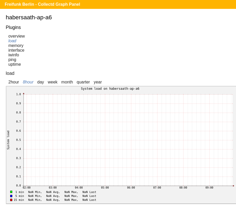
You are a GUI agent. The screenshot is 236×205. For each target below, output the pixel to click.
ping (12, 59)
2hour (13, 82)
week (52, 82)
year (98, 82)
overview (16, 36)
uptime (14, 64)
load (12, 41)
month (67, 82)
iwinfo (13, 55)
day (40, 82)
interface (16, 50)
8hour (28, 82)
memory (15, 45)
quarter (83, 82)
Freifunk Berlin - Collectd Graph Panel (42, 4)
